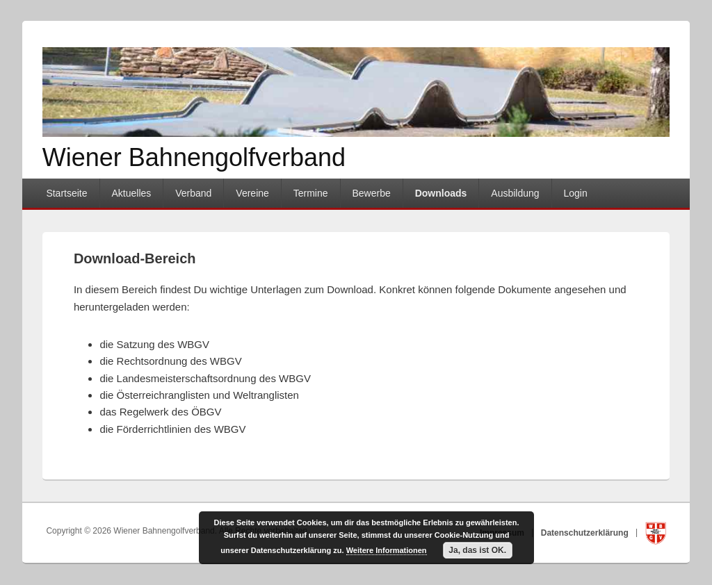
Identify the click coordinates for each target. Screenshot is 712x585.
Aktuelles (131, 193)
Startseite (66, 193)
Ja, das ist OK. (477, 550)
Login (576, 193)
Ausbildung (515, 193)
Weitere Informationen (386, 550)
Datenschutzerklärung (586, 532)
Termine (310, 193)
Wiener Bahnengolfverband (194, 157)
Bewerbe (371, 193)
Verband (193, 193)
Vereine (252, 193)
